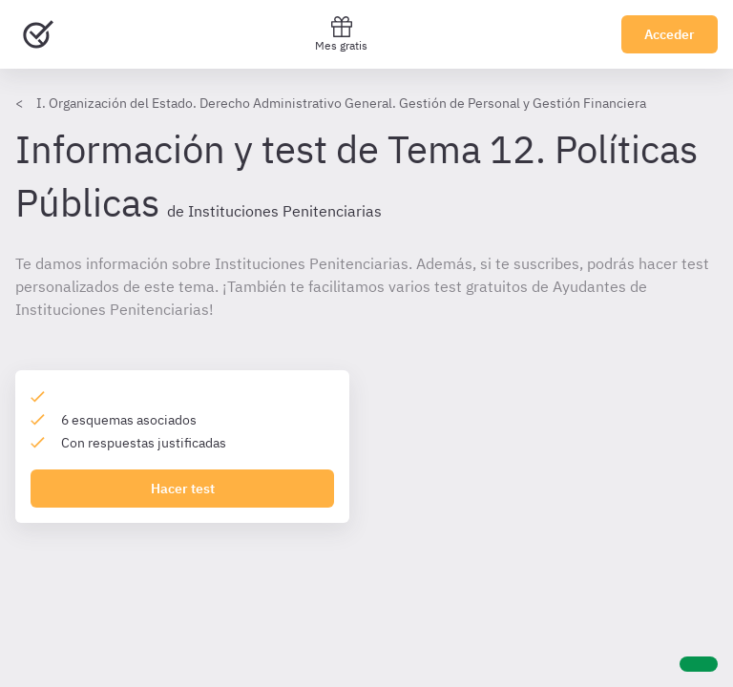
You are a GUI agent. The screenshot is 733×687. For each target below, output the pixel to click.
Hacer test (183, 488)
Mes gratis (341, 33)
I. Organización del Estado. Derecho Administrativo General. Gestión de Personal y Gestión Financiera (341, 103)
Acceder (669, 34)
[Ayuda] (699, 664)
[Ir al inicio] (38, 34)
